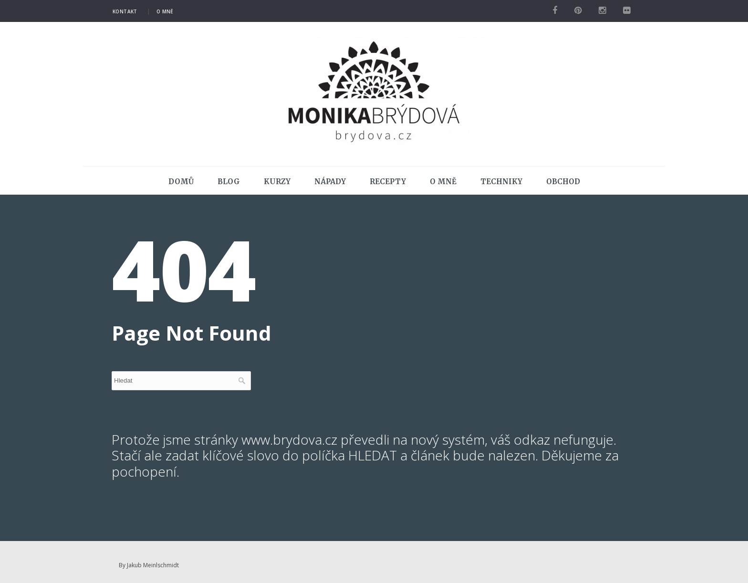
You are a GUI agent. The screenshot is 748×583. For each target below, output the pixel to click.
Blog (229, 181)
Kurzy (277, 181)
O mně (165, 11)
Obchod (563, 181)
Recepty (388, 181)
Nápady (330, 181)
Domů (181, 181)
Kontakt (125, 11)
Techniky (501, 181)
